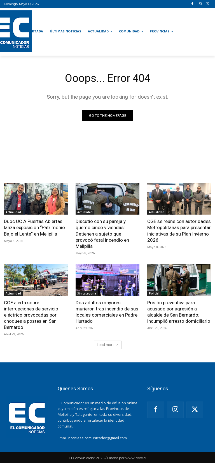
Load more (107, 344)
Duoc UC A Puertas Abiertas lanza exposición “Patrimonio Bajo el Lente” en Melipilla (34, 227)
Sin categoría (86, 293)
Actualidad (13, 212)
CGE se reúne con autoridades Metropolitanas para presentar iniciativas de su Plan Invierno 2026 (179, 231)
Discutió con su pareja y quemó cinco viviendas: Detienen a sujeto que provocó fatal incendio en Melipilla (102, 234)
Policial (154, 293)
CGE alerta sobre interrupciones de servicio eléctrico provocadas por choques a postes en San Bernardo (31, 315)
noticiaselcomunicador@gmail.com (97, 437)
